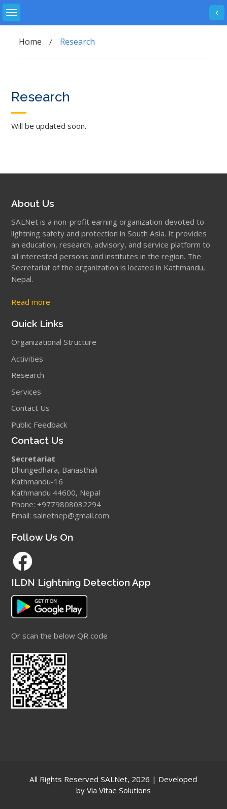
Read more (30, 302)
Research (27, 375)
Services (26, 391)
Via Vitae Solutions (119, 790)
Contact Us (30, 408)
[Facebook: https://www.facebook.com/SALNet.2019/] (113, 561)
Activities (27, 359)
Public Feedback (39, 424)
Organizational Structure (53, 342)
